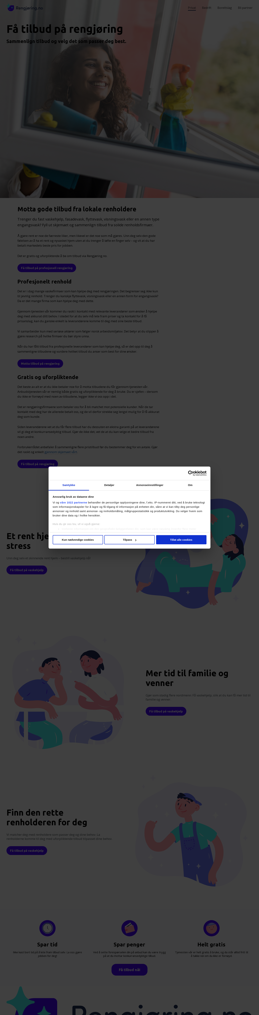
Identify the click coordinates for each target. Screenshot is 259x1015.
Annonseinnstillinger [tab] (149, 485)
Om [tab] (190, 485)
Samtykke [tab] (68, 485)
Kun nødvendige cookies (78, 539)
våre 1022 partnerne (73, 502)
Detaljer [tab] (109, 485)
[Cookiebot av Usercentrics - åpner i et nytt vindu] (190, 473)
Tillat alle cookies (181, 539)
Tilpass (129, 539)
